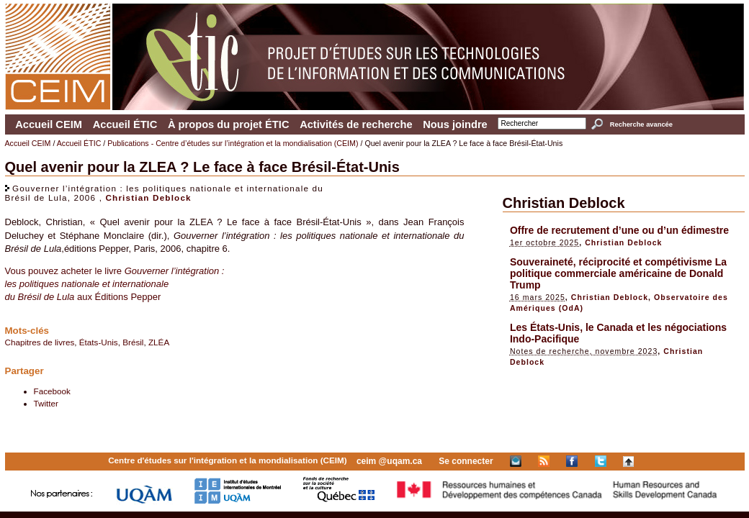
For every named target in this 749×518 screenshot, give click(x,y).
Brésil (132, 342)
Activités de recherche (356, 124)
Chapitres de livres (40, 342)
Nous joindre (455, 124)
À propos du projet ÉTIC (229, 124)
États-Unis (98, 342)
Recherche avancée (641, 124)
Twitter (46, 403)
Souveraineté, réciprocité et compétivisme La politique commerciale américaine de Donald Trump (618, 273)
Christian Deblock (148, 197)
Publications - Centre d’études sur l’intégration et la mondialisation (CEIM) (232, 143)
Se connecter (466, 461)
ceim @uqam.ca (389, 461)
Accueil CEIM (48, 124)
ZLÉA (158, 342)
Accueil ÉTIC (125, 124)
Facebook (52, 391)
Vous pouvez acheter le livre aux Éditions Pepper (115, 283)
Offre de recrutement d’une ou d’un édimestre (619, 230)
